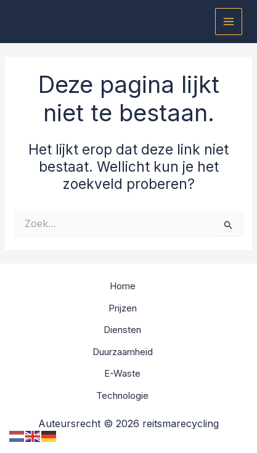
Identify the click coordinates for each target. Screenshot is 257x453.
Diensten (122, 329)
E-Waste (122, 373)
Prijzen (122, 308)
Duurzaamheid (122, 352)
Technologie (122, 395)
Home (123, 286)
